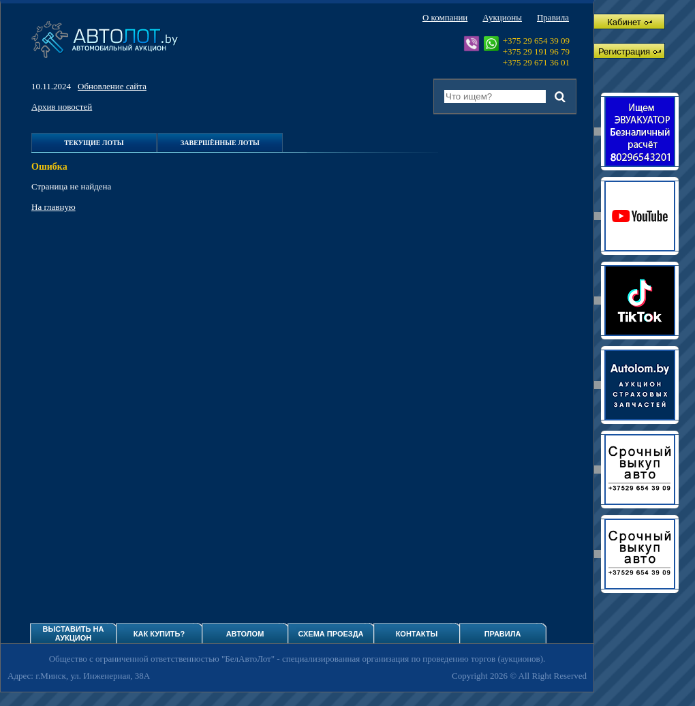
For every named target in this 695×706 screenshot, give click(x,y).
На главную (53, 207)
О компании (444, 17)
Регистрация (629, 51)
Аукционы (502, 17)
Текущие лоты (93, 143)
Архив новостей (61, 107)
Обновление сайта (112, 86)
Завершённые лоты (220, 143)
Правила (553, 17)
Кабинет (629, 22)
